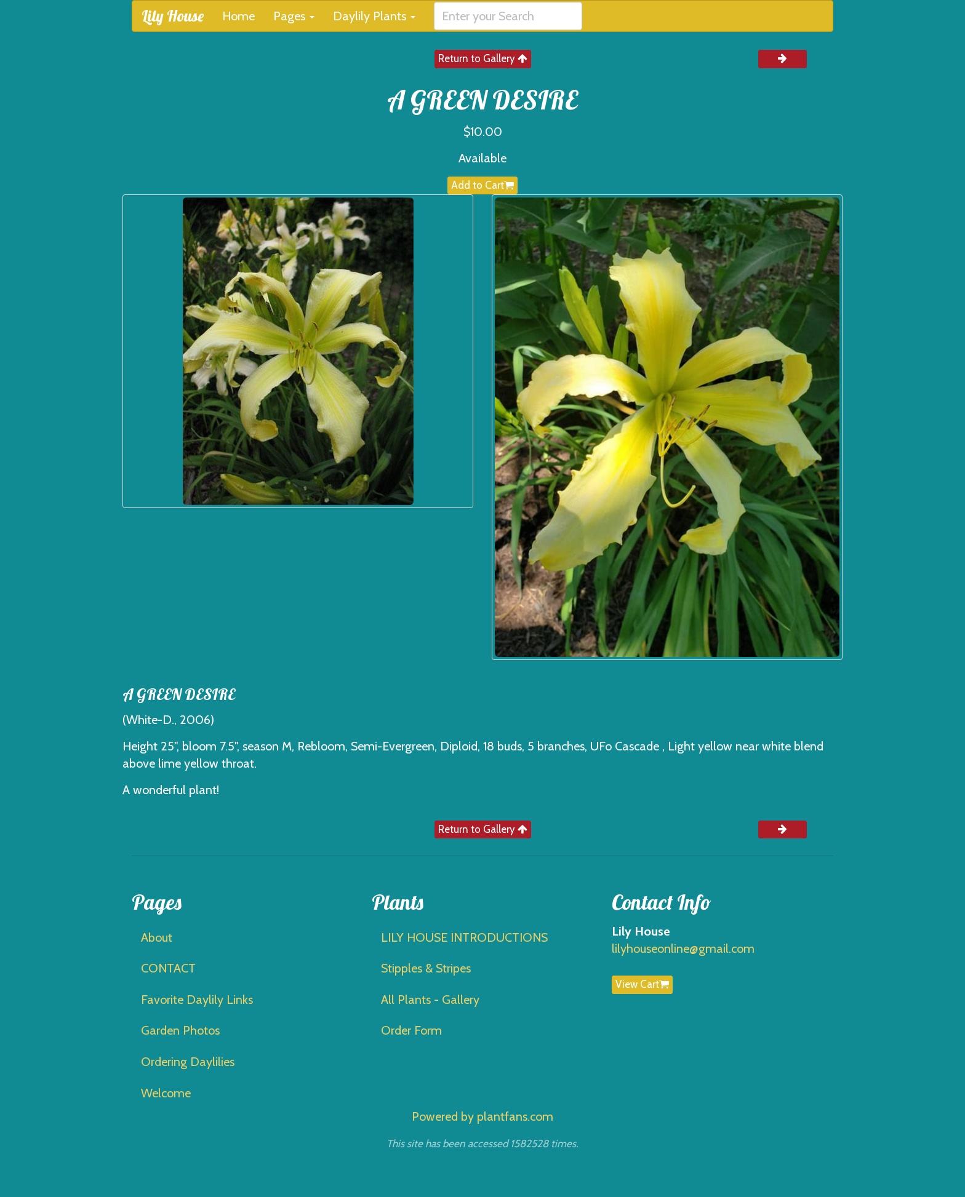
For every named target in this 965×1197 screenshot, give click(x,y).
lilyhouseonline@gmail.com (683, 948)
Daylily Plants (374, 16)
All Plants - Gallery (430, 999)
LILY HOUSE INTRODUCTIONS (464, 937)
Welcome (166, 1093)
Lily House (173, 15)
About (156, 937)
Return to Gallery (482, 58)
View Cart (642, 984)
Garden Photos (180, 1030)
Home (238, 16)
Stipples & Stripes (426, 968)
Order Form (411, 1030)
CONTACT (168, 968)
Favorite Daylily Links (197, 999)
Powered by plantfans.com (482, 1116)
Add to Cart (482, 185)
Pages (293, 16)
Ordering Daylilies (187, 1061)
